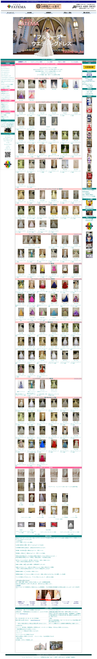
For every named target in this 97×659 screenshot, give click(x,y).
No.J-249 (21, 112)
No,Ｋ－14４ (32, 303)
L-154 (54, 408)
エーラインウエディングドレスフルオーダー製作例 (48, 102)
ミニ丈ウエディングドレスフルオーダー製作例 (42, 263)
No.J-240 (32, 112)
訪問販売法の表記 (45, 657)
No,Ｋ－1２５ (31, 215)
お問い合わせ (61, 657)
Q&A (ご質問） (54, 657)
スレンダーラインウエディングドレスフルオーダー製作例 (48, 189)
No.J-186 (65, 289)
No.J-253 (42, 462)
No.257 (76, 317)
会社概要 (68, 657)
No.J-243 (42, 317)
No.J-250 (32, 126)
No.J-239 (65, 244)
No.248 (76, 112)
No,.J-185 (76, 289)
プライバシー (36, 657)
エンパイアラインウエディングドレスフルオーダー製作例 (48, 158)
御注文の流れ (48, 536)
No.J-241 (42, 112)
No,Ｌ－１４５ (42, 140)
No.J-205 (65, 89)
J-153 (54, 140)
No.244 (54, 317)
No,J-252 (76, 200)
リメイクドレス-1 (31, 258)
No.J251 (65, 317)
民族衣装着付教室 (89, 208)
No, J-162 (76, 360)
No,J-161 (21, 140)
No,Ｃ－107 (21, 200)
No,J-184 (42, 289)
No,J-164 (32, 140)
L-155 (65, 449)
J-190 (42, 258)
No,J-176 (21, 89)
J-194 (65, 408)
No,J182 (31, 374)
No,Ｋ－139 (21, 303)
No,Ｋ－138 (21, 289)
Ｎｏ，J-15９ (32, 274)
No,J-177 (32, 89)
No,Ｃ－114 (21, 274)
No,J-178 (42, 89)
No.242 (65, 200)
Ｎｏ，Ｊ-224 (32, 244)
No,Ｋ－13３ (32, 389)
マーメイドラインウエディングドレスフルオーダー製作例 (43, 234)
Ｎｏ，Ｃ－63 (21, 258)
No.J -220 (65, 154)
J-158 (42, 303)
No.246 (76, 244)
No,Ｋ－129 (21, 215)
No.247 (65, 112)
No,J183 (42, 360)
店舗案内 (73, 657)
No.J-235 (22, 126)
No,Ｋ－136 (21, 169)
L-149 (42, 408)
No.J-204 (54, 89)
